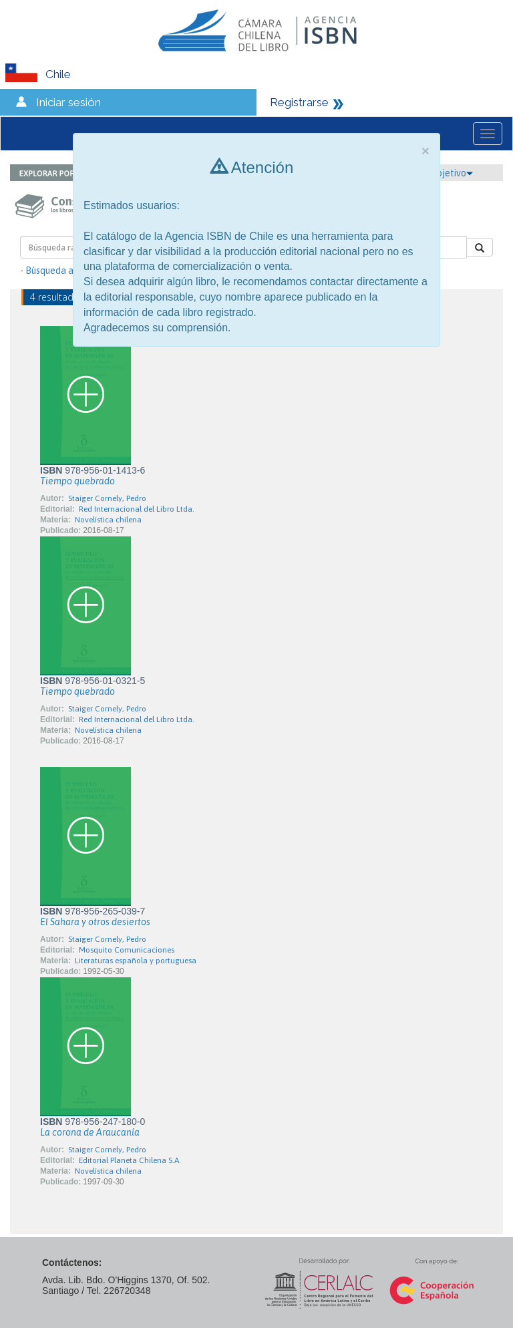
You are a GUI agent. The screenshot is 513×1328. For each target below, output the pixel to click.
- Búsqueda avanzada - (67, 270)
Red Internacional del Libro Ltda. (136, 509)
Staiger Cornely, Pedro (107, 498)
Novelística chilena (108, 519)
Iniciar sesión (68, 102)
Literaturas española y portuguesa (135, 960)
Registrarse (299, 102)
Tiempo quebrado (77, 481)
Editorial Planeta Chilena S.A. (130, 1160)
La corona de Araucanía (90, 1132)
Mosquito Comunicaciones (126, 950)
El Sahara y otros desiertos (95, 922)
